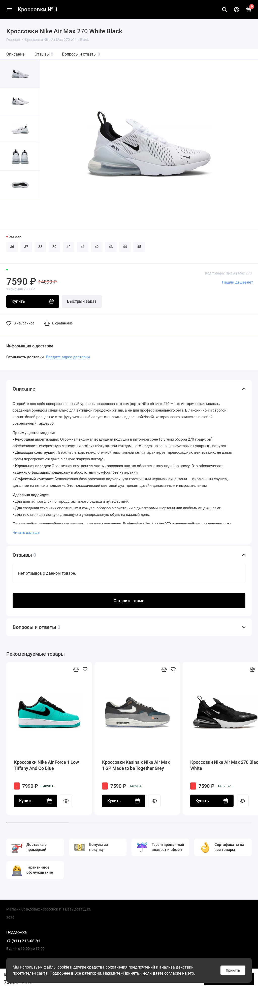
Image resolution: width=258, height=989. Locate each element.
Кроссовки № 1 (38, 9)
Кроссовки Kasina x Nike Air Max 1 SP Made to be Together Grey (136, 765)
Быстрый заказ (81, 301)
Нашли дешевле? (237, 282)
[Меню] (9, 9)
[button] (10, 213)
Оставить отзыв (129, 600)
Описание (15, 54)
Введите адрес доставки (68, 357)
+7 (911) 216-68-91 (23, 941)
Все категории (87, 973)
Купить (35, 800)
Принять (233, 970)
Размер (15, 237)
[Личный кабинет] (237, 10)
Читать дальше (26, 532)
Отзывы (44, 54)
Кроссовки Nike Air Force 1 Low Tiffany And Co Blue (46, 765)
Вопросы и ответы (81, 54)
